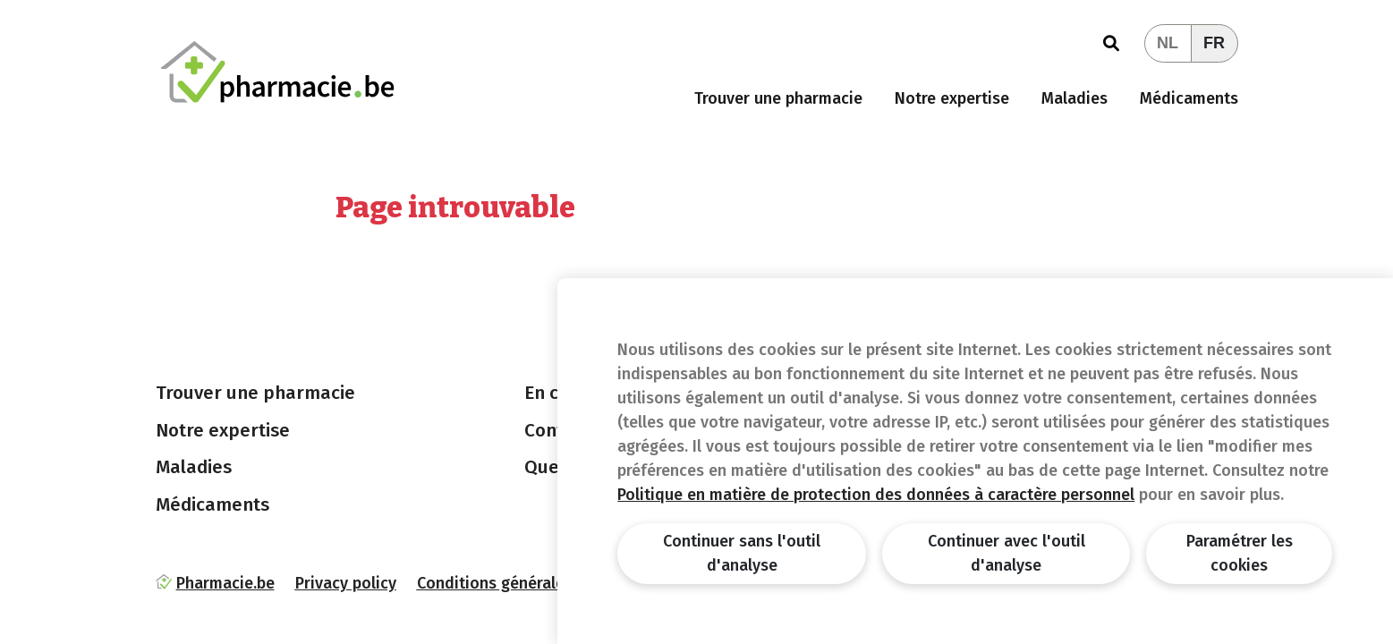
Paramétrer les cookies (1239, 553)
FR (1214, 43)
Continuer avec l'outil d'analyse (1006, 553)
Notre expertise (952, 98)
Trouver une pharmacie (778, 98)
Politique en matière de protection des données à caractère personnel (875, 494)
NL (1167, 43)
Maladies (1074, 98)
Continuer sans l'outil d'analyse (741, 553)
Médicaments (1189, 98)
